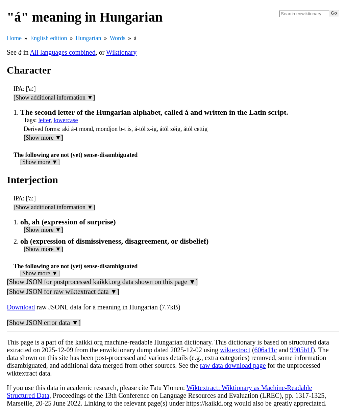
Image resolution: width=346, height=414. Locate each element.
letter (44, 120)
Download (21, 307)
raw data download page (233, 365)
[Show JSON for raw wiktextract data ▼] (63, 291)
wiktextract (235, 350)
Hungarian (88, 38)
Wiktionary (121, 52)
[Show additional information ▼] (54, 97)
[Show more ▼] (43, 137)
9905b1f (301, 350)
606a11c (265, 350)
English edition (48, 38)
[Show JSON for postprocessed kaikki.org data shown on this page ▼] (102, 281)
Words (117, 38)
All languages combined (62, 52)
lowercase (66, 120)
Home (14, 38)
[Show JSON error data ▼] (44, 322)
